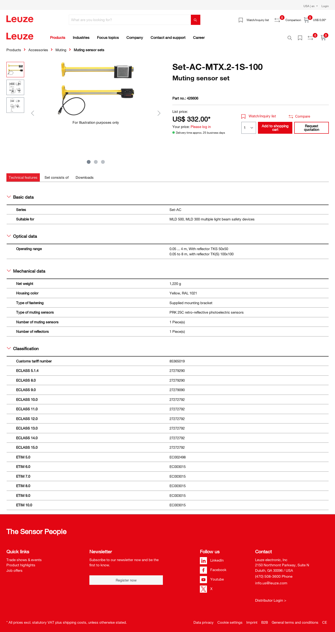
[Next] (159, 110)
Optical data (22, 233)
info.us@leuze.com (271, 580)
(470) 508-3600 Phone (274, 573)
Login (325, 6)
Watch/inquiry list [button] (258, 113)
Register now (126, 577)
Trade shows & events (24, 557)
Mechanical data (26, 268)
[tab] (23, 175)
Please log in (201, 124)
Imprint (251, 620)
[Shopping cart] (315, 19)
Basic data (20, 194)
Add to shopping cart (275, 125)
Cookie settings (230, 620)
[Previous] (32, 110)
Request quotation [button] (311, 125)
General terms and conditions (295, 620)
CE (324, 620)
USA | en (309, 6)
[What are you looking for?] (130, 20)
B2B (264, 620)
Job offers (14, 568)
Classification (23, 345)
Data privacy (203, 620)
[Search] (195, 20)
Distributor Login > (270, 597)
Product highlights (20, 562)
